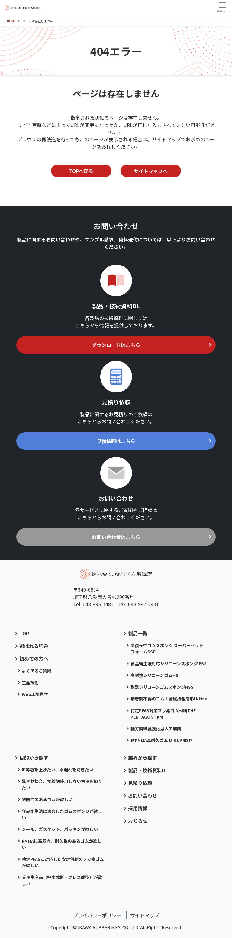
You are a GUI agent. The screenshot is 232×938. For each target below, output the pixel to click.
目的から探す (33, 757)
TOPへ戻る (81, 171)
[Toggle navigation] (222, 7)
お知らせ (137, 820)
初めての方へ (33, 658)
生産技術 (30, 682)
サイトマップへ (151, 171)
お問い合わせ (142, 795)
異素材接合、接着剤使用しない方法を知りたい (62, 784)
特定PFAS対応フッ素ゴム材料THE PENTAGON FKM (163, 713)
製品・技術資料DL (148, 770)
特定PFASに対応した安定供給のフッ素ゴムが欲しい (63, 862)
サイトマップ (144, 915)
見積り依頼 (140, 782)
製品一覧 (137, 633)
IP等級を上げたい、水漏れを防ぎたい (57, 769)
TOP (24, 633)
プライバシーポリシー (97, 915)
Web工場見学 (35, 694)
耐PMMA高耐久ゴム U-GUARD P (161, 740)
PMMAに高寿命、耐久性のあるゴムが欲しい (62, 844)
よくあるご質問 (36, 671)
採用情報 (137, 808)
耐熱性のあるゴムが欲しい (47, 799)
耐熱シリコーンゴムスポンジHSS (162, 687)
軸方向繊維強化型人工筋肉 (155, 729)
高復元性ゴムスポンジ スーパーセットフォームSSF (166, 648)
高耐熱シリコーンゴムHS (154, 675)
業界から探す (142, 757)
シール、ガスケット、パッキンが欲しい (60, 829)
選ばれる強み (33, 646)
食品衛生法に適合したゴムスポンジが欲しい (62, 814)
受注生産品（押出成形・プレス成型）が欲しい (62, 880)
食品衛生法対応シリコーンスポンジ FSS (168, 663)
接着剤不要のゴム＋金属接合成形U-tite (168, 699)
